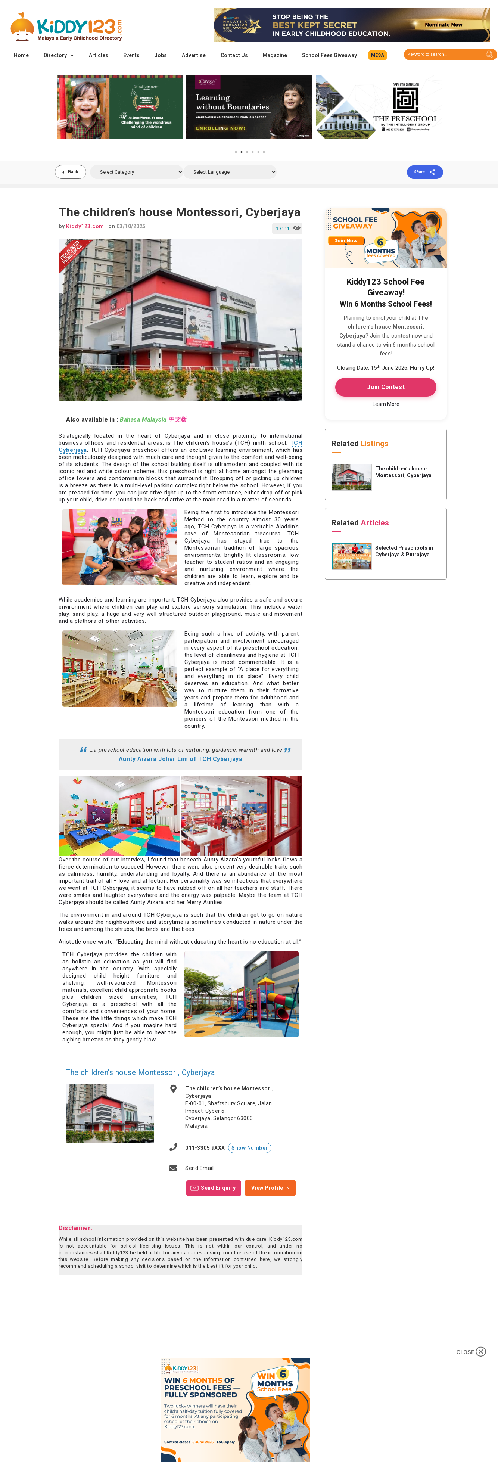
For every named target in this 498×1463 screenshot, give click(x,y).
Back (73, 173)
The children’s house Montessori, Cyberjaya (140, 1073)
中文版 (177, 420)
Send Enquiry (218, 1189)
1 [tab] (236, 153)
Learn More (386, 405)
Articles (98, 55)
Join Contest (386, 388)
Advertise (194, 55)
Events (131, 55)
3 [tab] (247, 153)
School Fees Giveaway (329, 55)
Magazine (275, 55)
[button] (377, 55)
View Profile (267, 1189)
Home (21, 55)
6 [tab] (264, 153)
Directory (59, 55)
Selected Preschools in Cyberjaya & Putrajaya (404, 552)
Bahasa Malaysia (143, 420)
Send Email (199, 1169)
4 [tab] (252, 153)
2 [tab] (241, 153)
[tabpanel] (120, 108)
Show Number (249, 1149)
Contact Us (234, 55)
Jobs (161, 55)
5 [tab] (258, 153)
